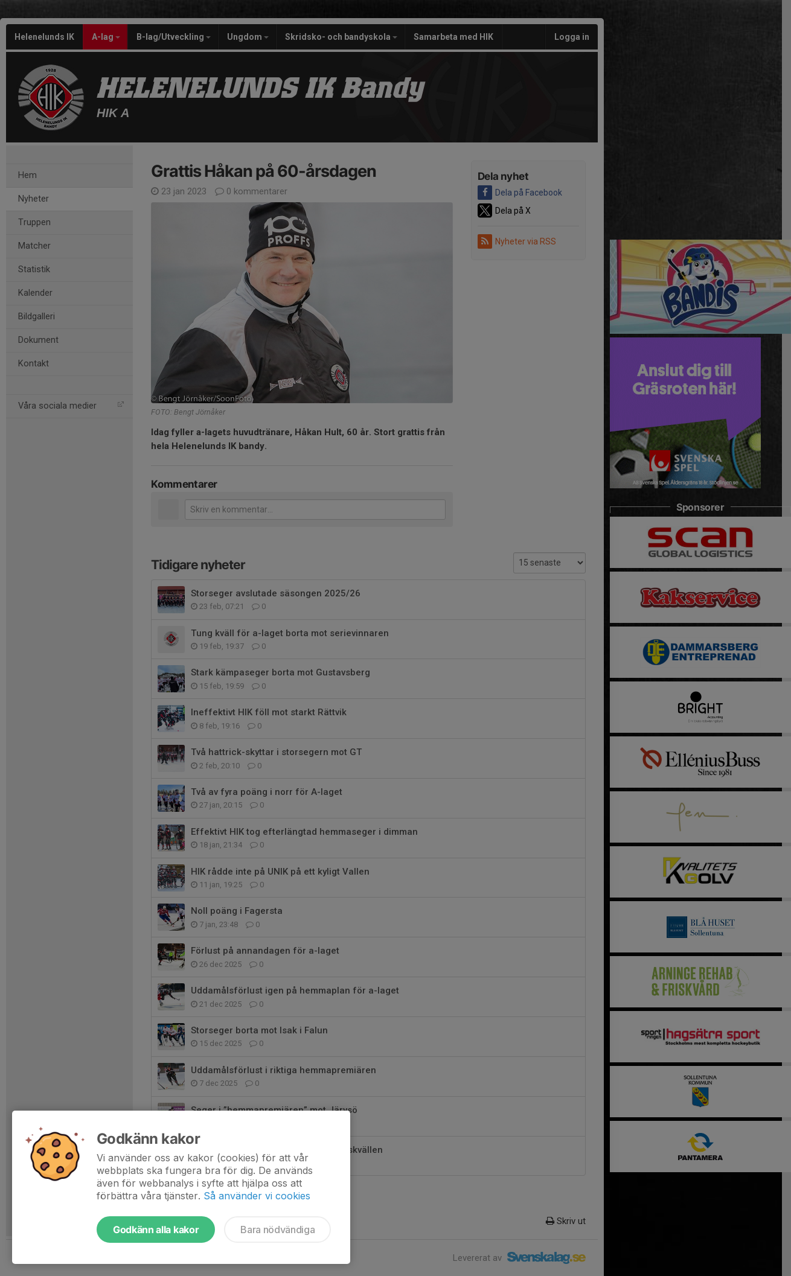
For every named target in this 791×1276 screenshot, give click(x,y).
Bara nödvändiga (277, 1229)
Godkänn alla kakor (156, 1229)
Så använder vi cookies (256, 1196)
